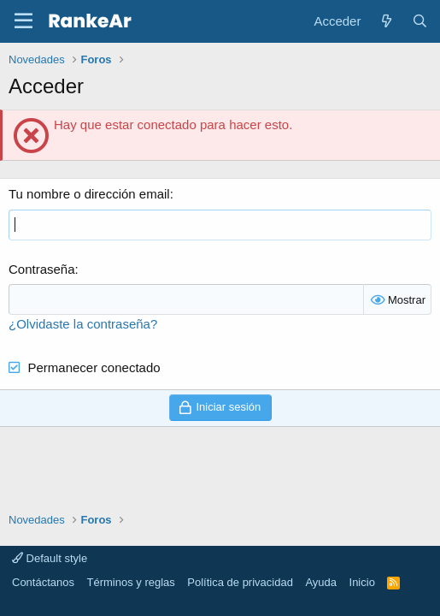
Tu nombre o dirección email (89, 194)
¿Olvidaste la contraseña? (83, 324)
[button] (23, 21)
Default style (49, 558)
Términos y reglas (131, 582)
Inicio (362, 582)
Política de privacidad (240, 582)
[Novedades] (385, 21)
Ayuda (321, 582)
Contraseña (42, 269)
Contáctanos (43, 582)
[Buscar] (420, 21)
